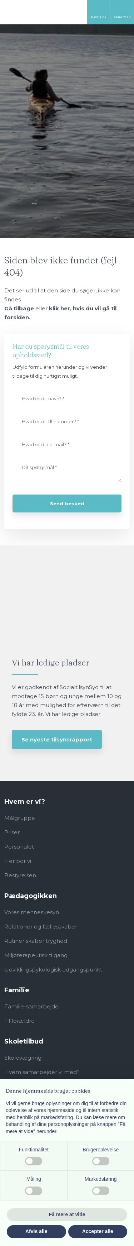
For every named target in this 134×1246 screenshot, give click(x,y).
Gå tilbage (19, 308)
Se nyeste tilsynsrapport (56, 739)
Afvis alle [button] (36, 1231)
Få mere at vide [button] (67, 1214)
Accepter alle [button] (97, 1231)
